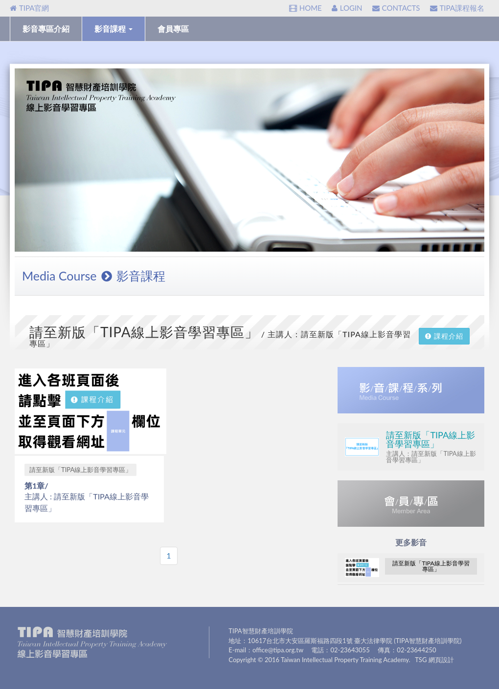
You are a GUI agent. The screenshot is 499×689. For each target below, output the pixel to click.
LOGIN (347, 7)
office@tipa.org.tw (277, 650)
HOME (305, 7)
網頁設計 (441, 660)
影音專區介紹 (46, 28)
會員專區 (173, 28)
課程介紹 (444, 336)
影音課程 (113, 28)
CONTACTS (396, 7)
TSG (421, 660)
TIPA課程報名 (457, 7)
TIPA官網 (29, 7)
